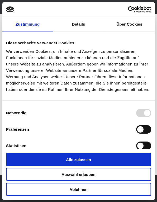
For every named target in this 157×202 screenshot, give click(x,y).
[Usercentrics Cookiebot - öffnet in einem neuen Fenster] (128, 9)
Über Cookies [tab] (129, 24)
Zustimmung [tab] (28, 24)
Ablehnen (78, 189)
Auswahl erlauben (78, 174)
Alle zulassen (78, 159)
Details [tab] (78, 24)
